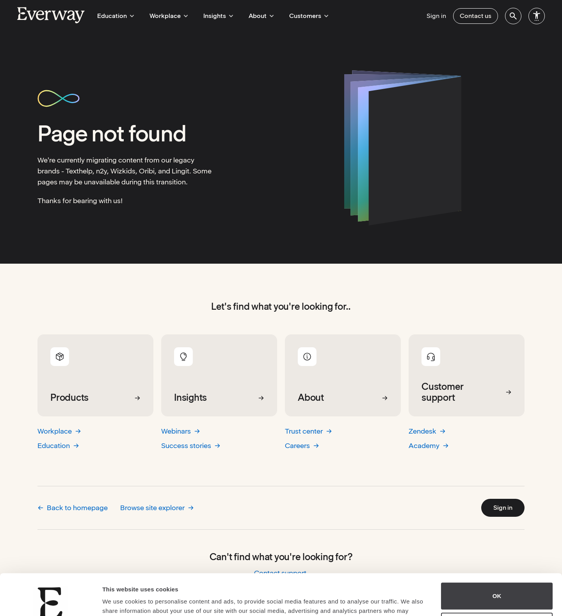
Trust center (308, 431)
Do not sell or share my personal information (497, 584)
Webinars (180, 431)
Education (58, 445)
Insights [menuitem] (212, 16)
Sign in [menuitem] (436, 16)
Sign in (502, 507)
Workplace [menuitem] (165, 16)
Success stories (191, 445)
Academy (429, 445)
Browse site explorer (157, 508)
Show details (120, 600)
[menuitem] (513, 16)
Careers (302, 445)
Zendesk (427, 431)
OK (497, 555)
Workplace (59, 431)
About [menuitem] (253, 16)
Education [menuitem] (114, 16)
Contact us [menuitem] (475, 16)
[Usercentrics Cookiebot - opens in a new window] (50, 601)
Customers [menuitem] (298, 16)
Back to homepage (72, 508)
